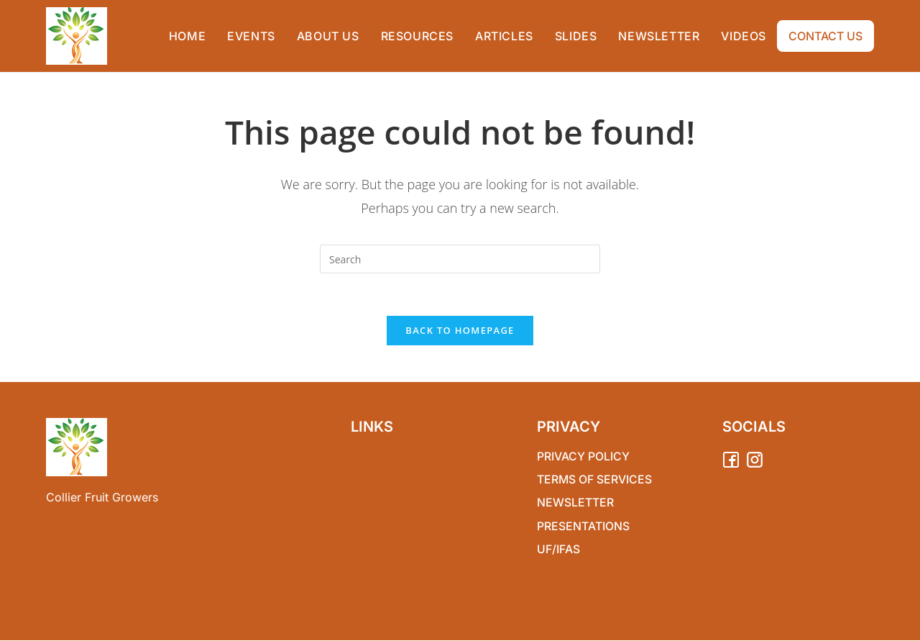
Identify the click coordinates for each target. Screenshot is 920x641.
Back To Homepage (459, 331)
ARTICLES (378, 570)
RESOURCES (385, 542)
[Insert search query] (460, 259)
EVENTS (373, 485)
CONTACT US (825, 36)
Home (368, 457)
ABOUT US (380, 513)
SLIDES (370, 598)
